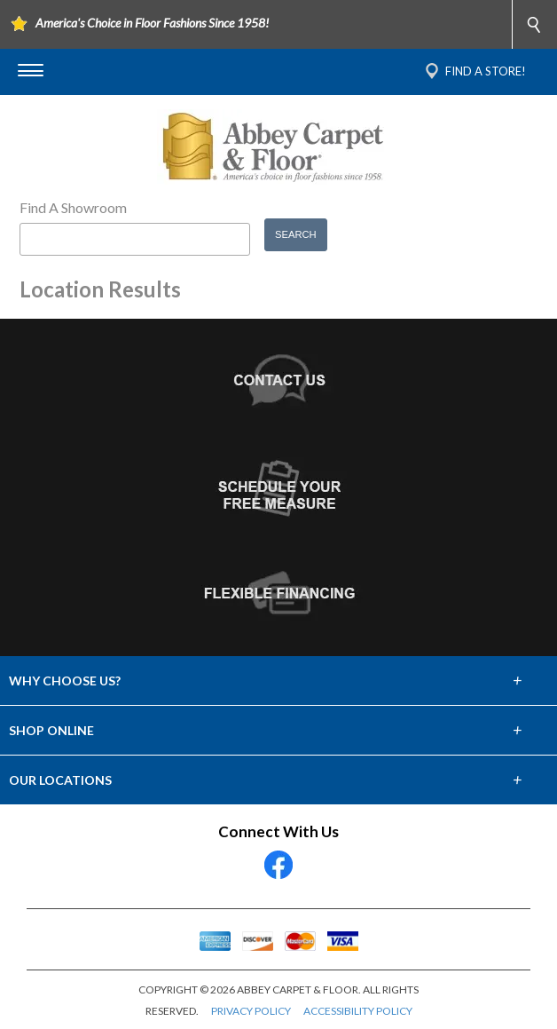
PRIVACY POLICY (251, 1010)
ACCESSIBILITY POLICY (357, 1010)
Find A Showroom (73, 207)
